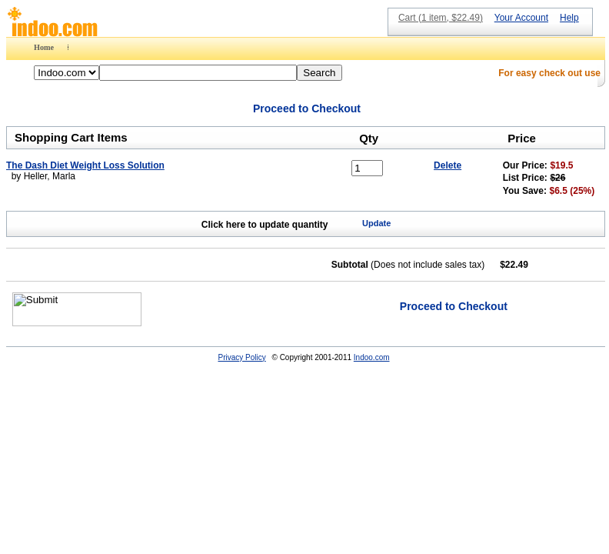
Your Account (521, 17)
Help (569, 17)
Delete (447, 165)
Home (44, 47)
